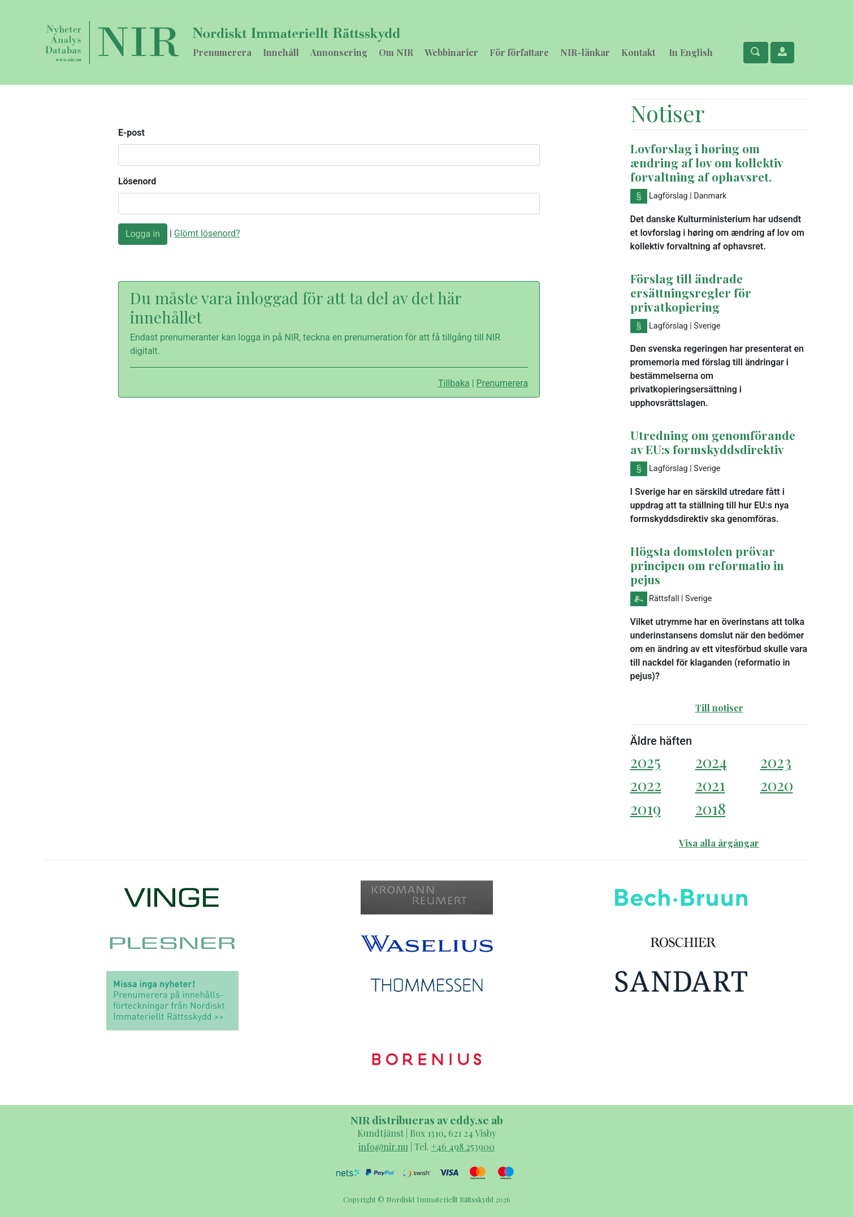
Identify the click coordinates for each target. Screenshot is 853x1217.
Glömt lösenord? (207, 233)
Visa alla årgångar (719, 843)
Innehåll (281, 52)
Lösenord (137, 181)
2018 (710, 808)
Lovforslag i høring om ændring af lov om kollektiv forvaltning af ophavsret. (706, 162)
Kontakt (638, 52)
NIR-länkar (585, 52)
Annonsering (338, 52)
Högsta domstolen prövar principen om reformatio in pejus (707, 565)
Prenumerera (222, 52)
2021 (710, 784)
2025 (645, 761)
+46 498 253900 (463, 1147)
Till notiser (719, 708)
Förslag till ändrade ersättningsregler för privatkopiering (690, 292)
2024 (711, 761)
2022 (645, 784)
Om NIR (396, 52)
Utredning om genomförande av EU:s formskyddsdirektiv (712, 442)
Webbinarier (451, 52)
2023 (775, 761)
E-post (131, 132)
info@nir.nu (383, 1147)
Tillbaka (454, 383)
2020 (776, 784)
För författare (519, 52)
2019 (645, 808)
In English (691, 52)
